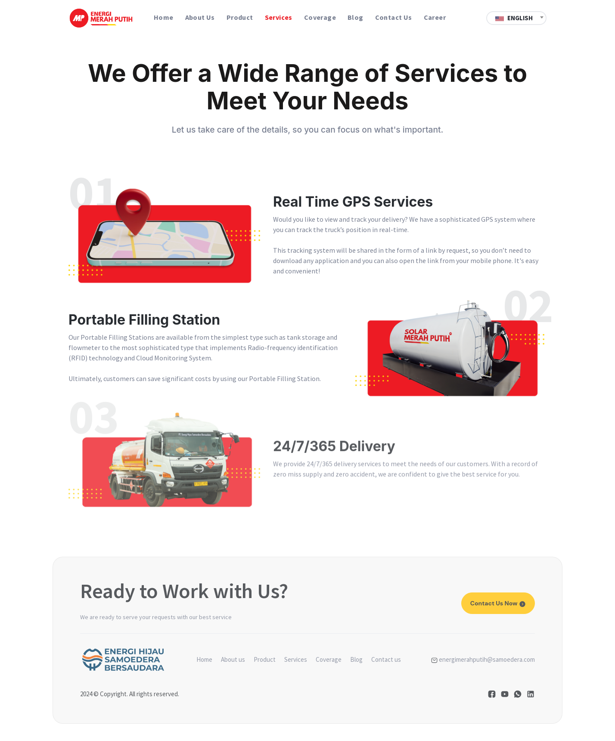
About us (200, 17)
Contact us (393, 17)
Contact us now (498, 603)
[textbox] (516, 18)
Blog (355, 17)
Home (164, 17)
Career (435, 17)
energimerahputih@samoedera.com (483, 659)
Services (278, 17)
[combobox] (516, 17)
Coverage (320, 17)
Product (240, 17)
